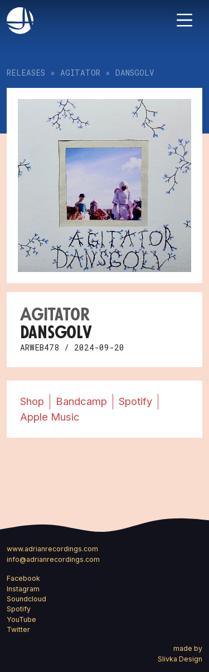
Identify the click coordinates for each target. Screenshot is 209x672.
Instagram (23, 589)
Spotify (135, 401)
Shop (32, 401)
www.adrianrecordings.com (52, 549)
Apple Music (50, 417)
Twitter (18, 629)
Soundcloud (26, 599)
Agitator (80, 72)
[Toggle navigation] (184, 20)
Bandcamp (81, 401)
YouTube (21, 619)
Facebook (23, 578)
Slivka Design (180, 659)
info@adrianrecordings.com (53, 559)
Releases (26, 72)
